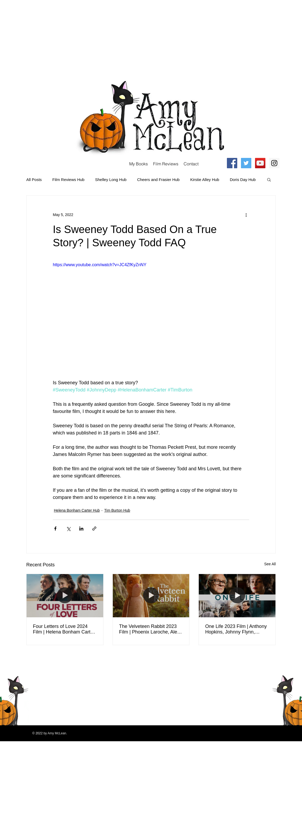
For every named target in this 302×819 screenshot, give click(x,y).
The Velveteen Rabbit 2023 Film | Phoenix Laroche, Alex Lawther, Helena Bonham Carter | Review (149, 629)
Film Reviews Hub (68, 179)
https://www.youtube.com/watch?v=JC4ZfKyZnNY (99, 264)
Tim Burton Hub (117, 510)
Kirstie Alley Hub (204, 179)
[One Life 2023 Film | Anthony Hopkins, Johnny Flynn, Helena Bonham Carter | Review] (237, 595)
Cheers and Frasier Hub (158, 179)
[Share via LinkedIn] (81, 528)
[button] (268, 179)
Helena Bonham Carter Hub (77, 510)
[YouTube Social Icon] (260, 163)
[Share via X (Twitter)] (68, 528)
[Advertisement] (74, 37)
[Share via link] (94, 528)
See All (270, 564)
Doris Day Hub (243, 179)
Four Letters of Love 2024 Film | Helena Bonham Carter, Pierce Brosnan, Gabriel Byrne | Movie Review (64, 629)
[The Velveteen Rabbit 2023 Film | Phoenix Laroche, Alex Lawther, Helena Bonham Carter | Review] (151, 595)
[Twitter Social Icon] (246, 163)
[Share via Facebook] (55, 528)
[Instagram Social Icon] (274, 163)
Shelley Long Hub (110, 179)
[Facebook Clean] (252, 662)
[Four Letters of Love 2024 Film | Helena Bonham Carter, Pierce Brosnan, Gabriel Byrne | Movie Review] (65, 595)
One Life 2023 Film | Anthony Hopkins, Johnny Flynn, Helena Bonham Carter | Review (236, 629)
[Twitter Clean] (259, 662)
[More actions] (246, 215)
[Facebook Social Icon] (232, 163)
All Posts (34, 179)
